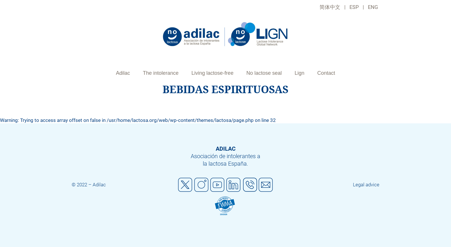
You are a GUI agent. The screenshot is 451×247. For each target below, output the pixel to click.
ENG (373, 7)
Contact (326, 73)
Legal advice (366, 184)
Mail (265, 185)
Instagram (201, 185)
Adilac (123, 73)
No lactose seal (264, 73)
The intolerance (161, 73)
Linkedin (233, 185)
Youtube (217, 185)
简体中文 (330, 7)
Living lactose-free (213, 73)
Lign (299, 73)
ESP (354, 7)
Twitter (185, 185)
